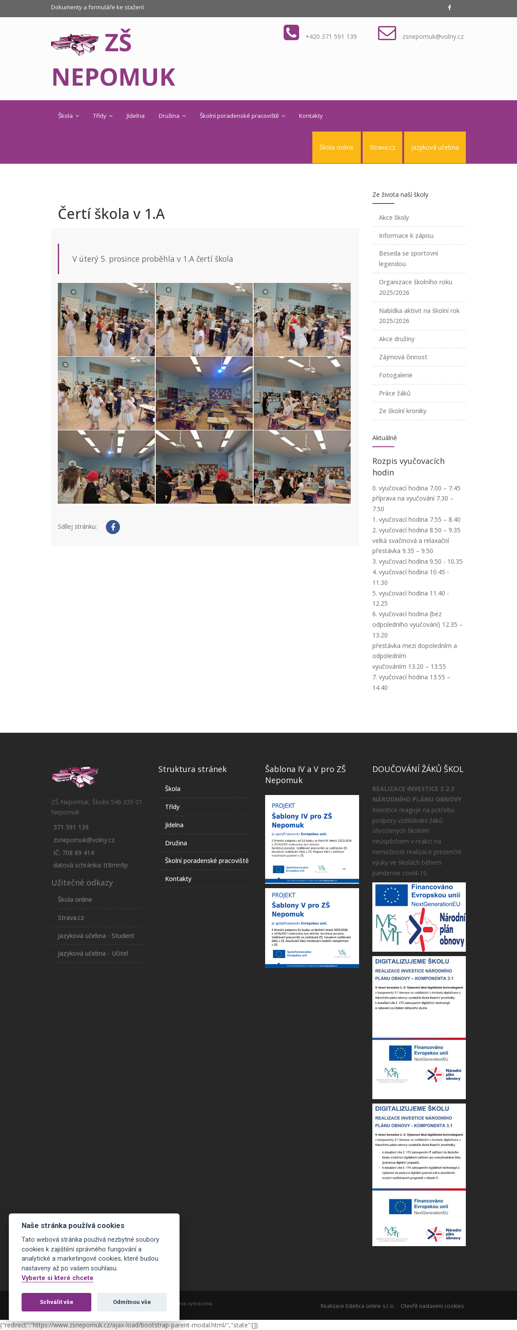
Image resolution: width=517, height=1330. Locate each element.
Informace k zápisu (406, 235)
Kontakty (311, 116)
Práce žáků (395, 393)
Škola (68, 116)
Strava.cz (382, 147)
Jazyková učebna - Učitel (93, 953)
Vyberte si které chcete (58, 1278)
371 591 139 (71, 827)
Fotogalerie (395, 375)
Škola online (336, 147)
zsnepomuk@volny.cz (433, 36)
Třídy (102, 116)
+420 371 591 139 (331, 36)
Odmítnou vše (132, 1302)
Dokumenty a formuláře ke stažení (97, 7)
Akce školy (394, 217)
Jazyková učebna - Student (96, 935)
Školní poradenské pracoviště (242, 116)
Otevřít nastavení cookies (432, 1306)
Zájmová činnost (403, 357)
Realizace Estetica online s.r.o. (358, 1306)
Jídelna (136, 116)
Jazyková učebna (435, 147)
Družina (172, 116)
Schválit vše (56, 1302)
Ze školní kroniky (403, 411)
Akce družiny (397, 339)
